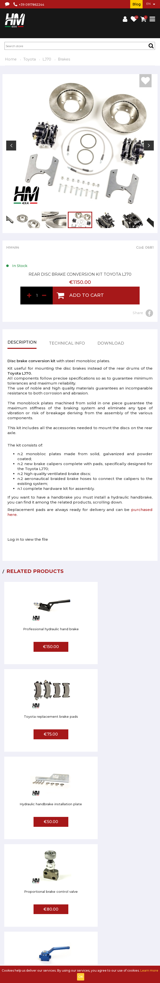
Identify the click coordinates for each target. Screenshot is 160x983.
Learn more (149, 970)
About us (37, 925)
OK (80, 977)
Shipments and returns (98, 925)
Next (149, 145)
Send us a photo (74, 939)
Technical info (67, 346)
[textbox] (79, 46)
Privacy (123, 925)
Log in (41, 953)
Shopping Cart (59, 953)
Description (22, 345)
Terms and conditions (62, 925)
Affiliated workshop (45, 939)
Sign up (29, 953)
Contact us (139, 925)
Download (110, 346)
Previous (11, 145)
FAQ (25, 939)
